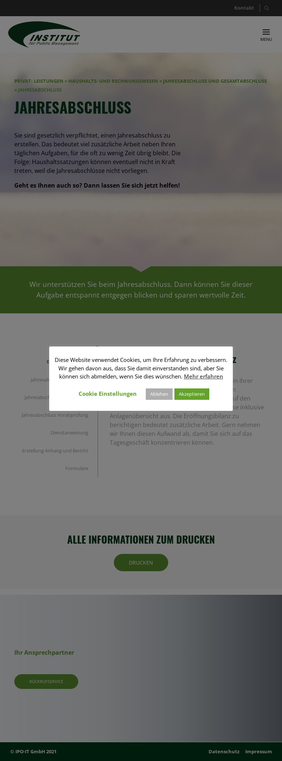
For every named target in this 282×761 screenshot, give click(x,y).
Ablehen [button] (159, 394)
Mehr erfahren (203, 376)
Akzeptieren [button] (192, 394)
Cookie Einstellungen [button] (108, 393)
